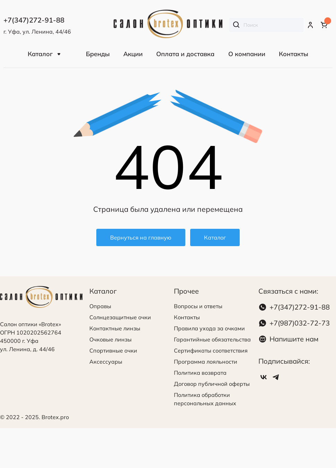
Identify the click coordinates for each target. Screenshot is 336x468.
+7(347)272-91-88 (299, 307)
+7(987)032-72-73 (299, 323)
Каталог (215, 237)
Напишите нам (293, 339)
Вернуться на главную (140, 237)
